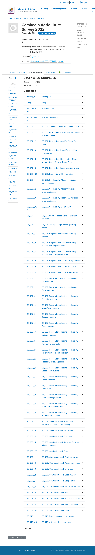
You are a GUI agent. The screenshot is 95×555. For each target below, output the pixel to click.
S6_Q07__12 (31, 376)
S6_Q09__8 (31, 498)
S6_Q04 (30, 216)
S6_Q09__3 (31, 469)
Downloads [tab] (50, 72)
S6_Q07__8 (31, 341)
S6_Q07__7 (31, 332)
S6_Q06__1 (31, 233)
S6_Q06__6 (31, 272)
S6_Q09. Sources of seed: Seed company (60, 504)
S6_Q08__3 (31, 436)
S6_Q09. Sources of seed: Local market (59, 475)
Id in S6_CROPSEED (50, 117)
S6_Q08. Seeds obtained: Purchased (57, 436)
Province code (48, 108)
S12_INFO (11, 182)
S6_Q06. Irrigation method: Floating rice (59, 266)
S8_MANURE (12, 152)
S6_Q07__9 (31, 350)
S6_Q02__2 (31, 141)
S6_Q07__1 (31, 278)
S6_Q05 (30, 225)
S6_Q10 (30, 516)
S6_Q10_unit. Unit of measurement (56, 522)
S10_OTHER (12, 172)
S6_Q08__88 (32, 451)
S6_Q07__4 (31, 305)
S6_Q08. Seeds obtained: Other (55, 451)
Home (10, 18)
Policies (84, 9)
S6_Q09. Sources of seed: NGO (55, 492)
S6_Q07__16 (31, 412)
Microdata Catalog (26, 9)
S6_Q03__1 (31, 180)
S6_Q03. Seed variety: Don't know (56, 207)
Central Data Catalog (21, 18)
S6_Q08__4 (31, 442)
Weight (29, 102)
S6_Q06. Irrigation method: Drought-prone (60, 272)
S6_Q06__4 (31, 260)
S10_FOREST (12, 168)
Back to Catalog (17, 537)
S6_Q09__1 (31, 457)
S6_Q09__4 (31, 475)
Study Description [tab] (17, 72)
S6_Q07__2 (31, 287)
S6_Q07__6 (31, 323)
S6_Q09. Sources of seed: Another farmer (60, 457)
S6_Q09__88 (32, 510)
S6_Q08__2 (31, 430)
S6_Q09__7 (31, 492)
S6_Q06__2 (31, 242)
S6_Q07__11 (31, 368)
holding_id (31, 97)
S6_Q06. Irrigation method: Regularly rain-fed (61, 260)
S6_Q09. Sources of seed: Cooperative (58, 481)
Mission (74, 9)
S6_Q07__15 (31, 403)
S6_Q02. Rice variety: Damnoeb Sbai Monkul (61, 168)
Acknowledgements (59, 9)
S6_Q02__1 (31, 132)
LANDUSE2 (12, 94)
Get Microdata (47, 33)
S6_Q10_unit (32, 522)
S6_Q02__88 (32, 174)
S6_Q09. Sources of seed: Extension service (61, 486)
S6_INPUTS (12, 136)
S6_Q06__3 (31, 251)
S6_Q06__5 (31, 266)
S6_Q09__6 (31, 486)
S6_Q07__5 (31, 314)
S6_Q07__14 (31, 394)
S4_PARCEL (12, 110)
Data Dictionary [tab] (35, 72)
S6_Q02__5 (31, 168)
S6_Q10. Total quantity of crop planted (58, 516)
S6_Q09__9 (31, 504)
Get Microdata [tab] (66, 72)
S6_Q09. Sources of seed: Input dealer (58, 469)
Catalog (44, 9)
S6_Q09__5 (31, 481)
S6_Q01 (30, 126)
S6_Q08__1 (31, 421)
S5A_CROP (12, 114)
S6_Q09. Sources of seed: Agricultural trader (61, 463)
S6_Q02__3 (31, 150)
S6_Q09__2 (31, 463)
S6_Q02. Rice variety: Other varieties (57, 174)
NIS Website (64, 2)
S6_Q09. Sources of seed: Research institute (61, 498)
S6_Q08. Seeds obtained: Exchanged (57, 430)
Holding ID (46, 97)
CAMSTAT (73, 2)
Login (82, 2)
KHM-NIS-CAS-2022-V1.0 (39, 18)
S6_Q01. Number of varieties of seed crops (60, 126)
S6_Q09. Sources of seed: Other (56, 510)
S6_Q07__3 (31, 296)
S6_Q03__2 (31, 189)
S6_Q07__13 (31, 385)
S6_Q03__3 (31, 198)
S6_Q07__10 (31, 359)
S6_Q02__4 (31, 159)
